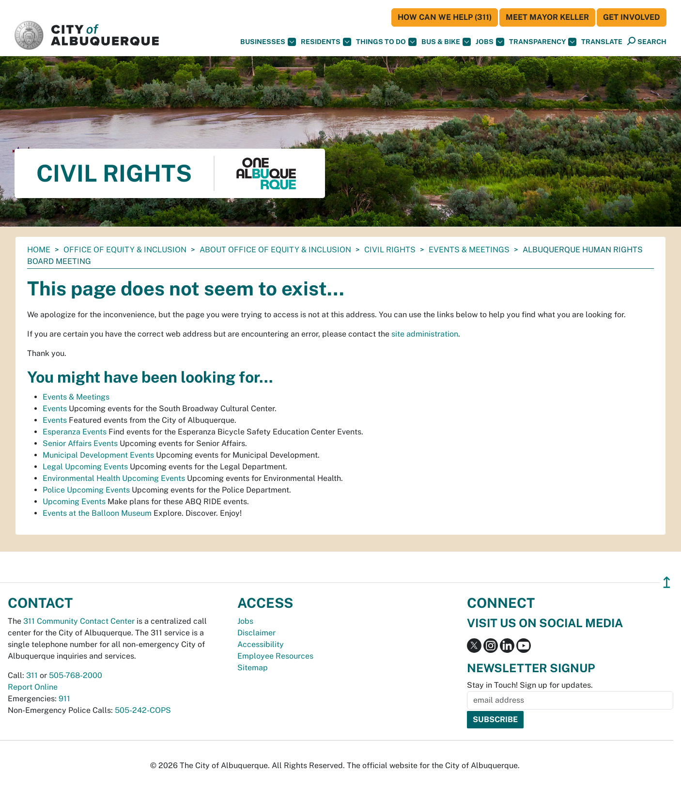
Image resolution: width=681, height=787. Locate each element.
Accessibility (260, 644)
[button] (601, 42)
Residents (326, 42)
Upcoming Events (74, 501)
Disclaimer (256, 632)
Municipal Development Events (98, 455)
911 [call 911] (64, 698)
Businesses (268, 42)
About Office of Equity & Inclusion (275, 249)
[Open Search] (646, 41)
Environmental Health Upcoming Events (114, 478)
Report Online (33, 687)
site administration (424, 334)
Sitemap (252, 667)
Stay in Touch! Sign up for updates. (530, 685)
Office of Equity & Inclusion (124, 249)
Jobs (490, 42)
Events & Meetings (469, 249)
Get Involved (631, 17)
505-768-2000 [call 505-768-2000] (75, 675)
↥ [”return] (666, 582)
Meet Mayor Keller (547, 17)
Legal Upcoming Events (85, 466)
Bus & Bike (446, 42)
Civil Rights (390, 249)
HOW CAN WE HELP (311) (445, 17)
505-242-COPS (143, 710)
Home (38, 249)
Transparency (542, 42)
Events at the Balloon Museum (97, 513)
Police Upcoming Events (86, 489)
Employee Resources (275, 656)
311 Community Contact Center (79, 621)
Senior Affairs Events (80, 443)
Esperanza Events (75, 431)
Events (55, 408)
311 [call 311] (32, 675)
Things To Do (386, 42)
